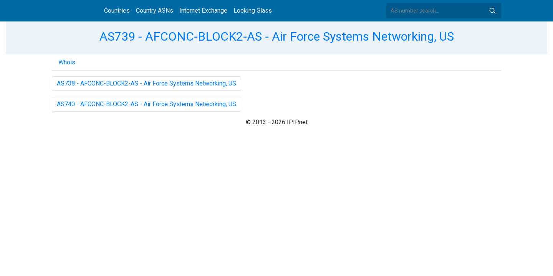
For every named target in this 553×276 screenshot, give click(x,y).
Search (492, 11)
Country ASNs (154, 10)
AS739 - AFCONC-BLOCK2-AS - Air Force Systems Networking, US (276, 36)
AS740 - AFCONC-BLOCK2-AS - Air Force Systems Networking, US (146, 104)
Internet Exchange (203, 10)
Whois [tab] (66, 62)
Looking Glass (252, 10)
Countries (117, 10)
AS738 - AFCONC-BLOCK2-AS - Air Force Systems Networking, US (146, 83)
